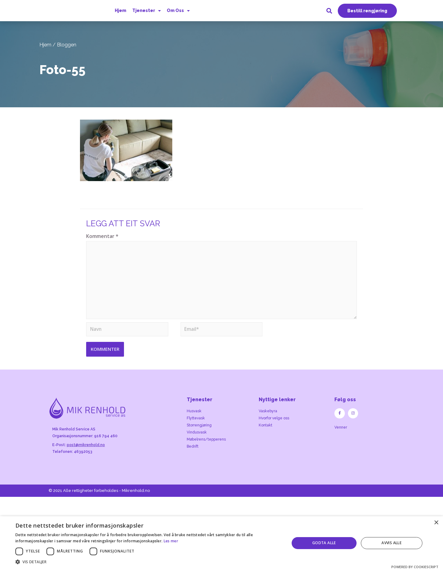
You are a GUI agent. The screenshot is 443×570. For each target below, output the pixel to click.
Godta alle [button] (324, 542)
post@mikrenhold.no (86, 450)
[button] (367, 12)
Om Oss (177, 11)
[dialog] (221, 543)
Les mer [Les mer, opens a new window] (171, 541)
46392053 (83, 457)
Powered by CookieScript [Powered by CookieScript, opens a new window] (414, 566)
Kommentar (102, 238)
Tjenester (146, 11)
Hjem (120, 11)
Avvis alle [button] (391, 542)
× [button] (436, 523)
